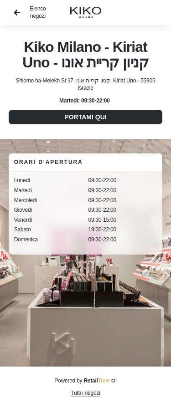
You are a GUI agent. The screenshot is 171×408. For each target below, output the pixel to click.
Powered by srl (85, 380)
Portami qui (85, 117)
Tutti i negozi (85, 393)
